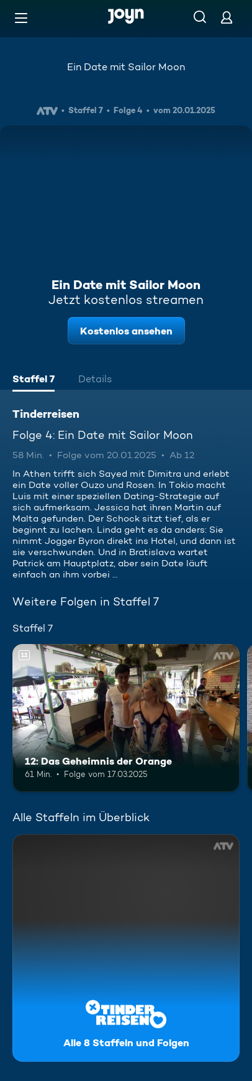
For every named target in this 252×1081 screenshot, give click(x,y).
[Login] (226, 17)
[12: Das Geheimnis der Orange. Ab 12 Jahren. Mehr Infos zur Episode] (126, 718)
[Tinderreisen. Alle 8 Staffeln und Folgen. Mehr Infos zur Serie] (126, 948)
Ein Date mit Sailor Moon (126, 67)
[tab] (33, 380)
